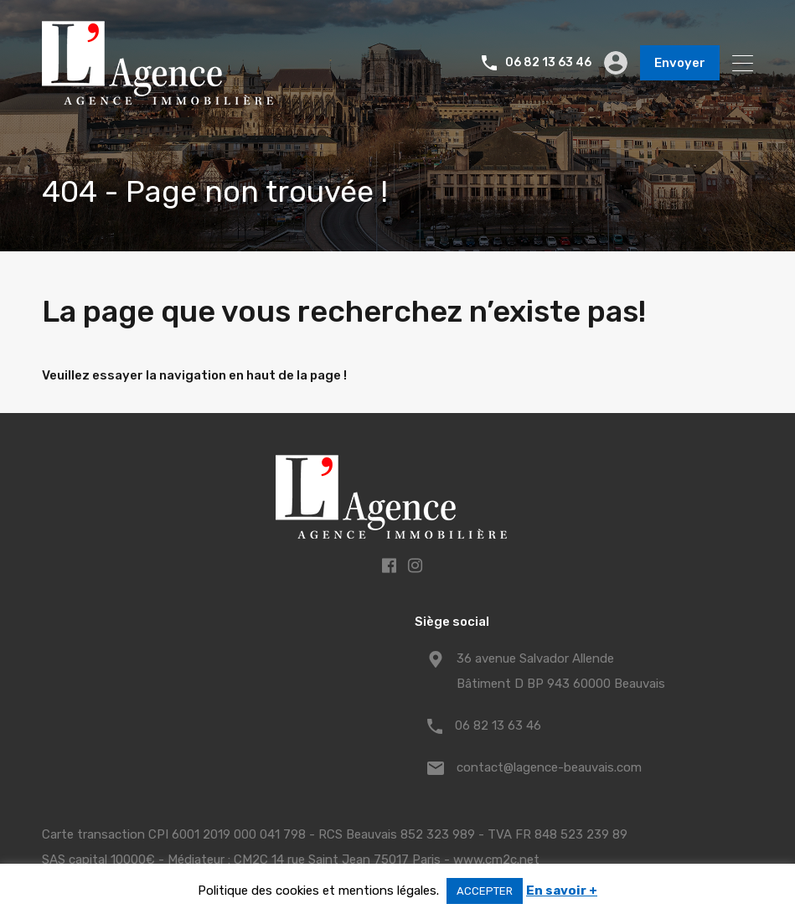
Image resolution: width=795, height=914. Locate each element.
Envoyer (679, 62)
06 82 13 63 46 (548, 63)
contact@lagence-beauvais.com (549, 767)
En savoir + (561, 890)
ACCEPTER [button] (485, 891)
